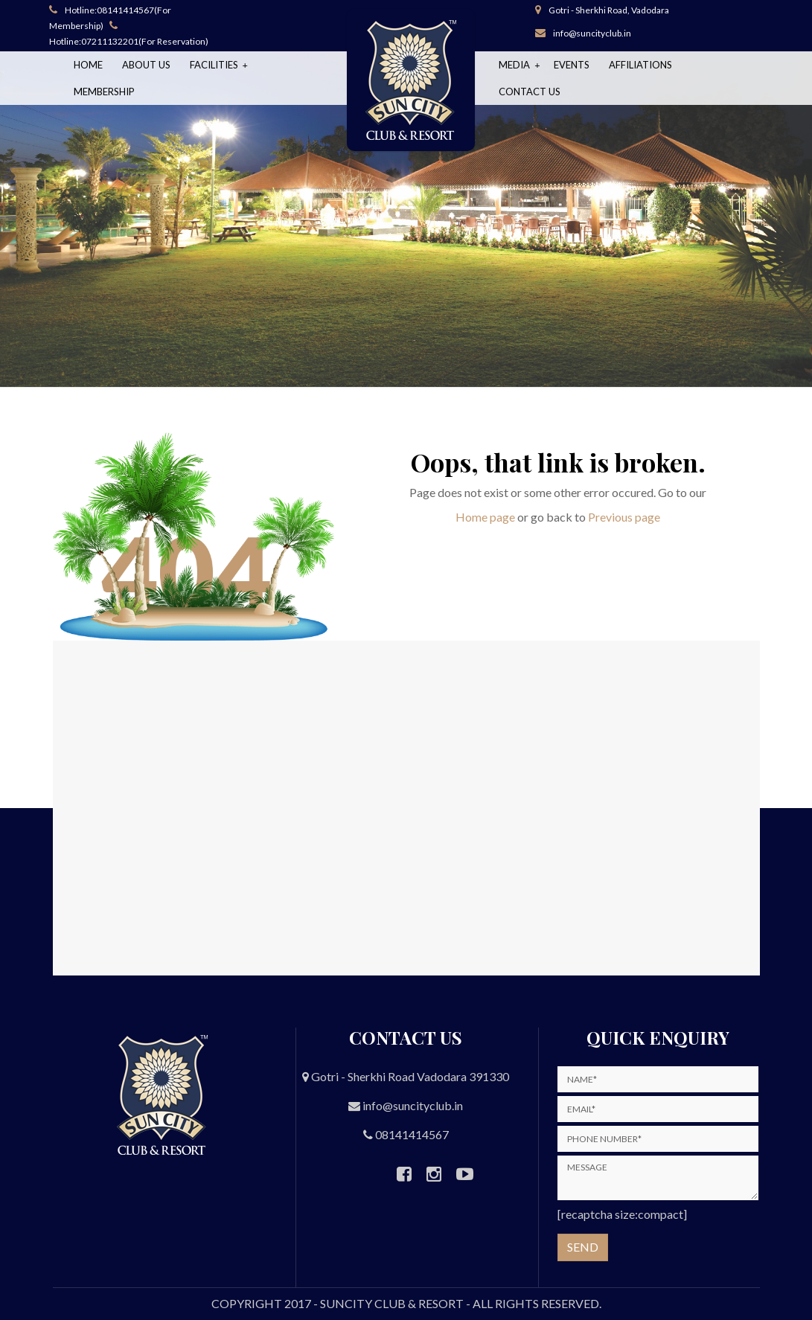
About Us (146, 65)
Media (515, 65)
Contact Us (529, 91)
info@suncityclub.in (592, 33)
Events (571, 65)
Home (88, 65)
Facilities (215, 65)
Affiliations (640, 65)
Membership (104, 91)
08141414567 (125, 10)
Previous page (624, 517)
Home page (485, 517)
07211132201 (109, 41)
